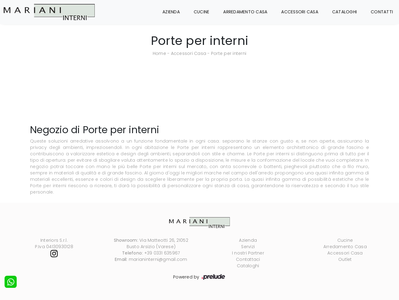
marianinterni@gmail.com (158, 259)
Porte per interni (228, 53)
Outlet (345, 259)
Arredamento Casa (245, 12)
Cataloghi (344, 12)
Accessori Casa (299, 12)
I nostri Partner (248, 253)
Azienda (171, 12)
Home (159, 53)
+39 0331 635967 (162, 253)
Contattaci (248, 259)
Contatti (382, 12)
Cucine (202, 12)
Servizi (248, 247)
